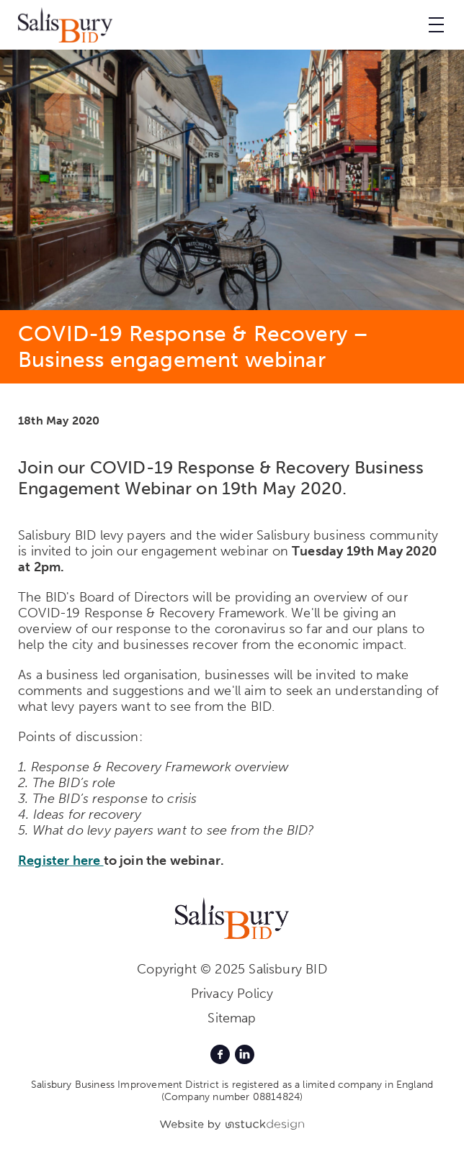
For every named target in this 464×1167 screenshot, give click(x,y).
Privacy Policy (232, 994)
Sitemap (232, 1018)
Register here (61, 860)
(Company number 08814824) (232, 1097)
